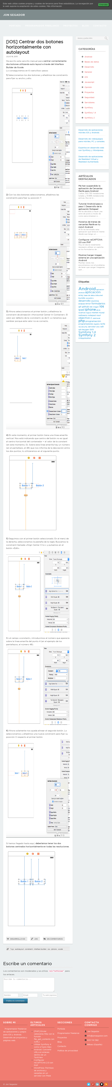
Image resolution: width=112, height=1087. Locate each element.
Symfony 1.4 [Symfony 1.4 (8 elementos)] (87, 332)
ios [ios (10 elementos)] (101, 306)
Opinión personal (86, 87)
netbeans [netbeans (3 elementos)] (82, 315)
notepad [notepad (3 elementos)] (92, 315)
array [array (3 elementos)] (80, 295)
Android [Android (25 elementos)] (87, 288)
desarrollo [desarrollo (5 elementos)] (84, 300)
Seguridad (87, 97)
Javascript (87, 82)
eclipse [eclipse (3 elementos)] (81, 304)
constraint (29, 949)
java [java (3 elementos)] (98, 310)
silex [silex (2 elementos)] (98, 327)
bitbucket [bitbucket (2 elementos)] (99, 295)
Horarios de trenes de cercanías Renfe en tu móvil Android (89, 224)
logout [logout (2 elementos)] (88, 313)
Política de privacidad (67, 1051)
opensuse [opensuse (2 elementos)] (96, 318)
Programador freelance (68, 1033)
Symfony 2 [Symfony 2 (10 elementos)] (87, 335)
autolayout (19, 949)
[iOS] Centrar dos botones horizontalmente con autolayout (34, 47)
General (86, 72)
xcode (60, 949)
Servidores (87, 102)
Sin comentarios (55, 939)
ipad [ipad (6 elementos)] (81, 309)
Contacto (100, 26)
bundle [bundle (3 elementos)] (81, 298)
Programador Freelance (42, 26)
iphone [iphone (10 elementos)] (90, 309)
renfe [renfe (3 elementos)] (102, 324)
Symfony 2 (88, 118)
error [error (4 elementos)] (88, 303)
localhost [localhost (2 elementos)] (81, 313)
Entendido (103, 5)
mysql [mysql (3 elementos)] (101, 312)
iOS (23, 939)
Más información (54, 6)
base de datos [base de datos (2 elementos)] (89, 295)
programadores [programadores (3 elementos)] (85, 324)
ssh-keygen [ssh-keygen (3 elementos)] (83, 329)
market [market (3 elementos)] (95, 312)
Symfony (87, 107)
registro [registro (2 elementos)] (97, 324)
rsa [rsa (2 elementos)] (79, 327)
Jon (36, 939)
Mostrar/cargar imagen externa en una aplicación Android (91, 258)
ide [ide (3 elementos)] (91, 307)
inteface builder (40, 949)
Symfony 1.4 (88, 113)
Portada (15, 26)
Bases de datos (90, 62)
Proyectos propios (87, 92)
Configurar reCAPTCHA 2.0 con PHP (43, 1062)
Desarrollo (16, 939)
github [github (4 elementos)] (85, 306)
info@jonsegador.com (97, 1036)
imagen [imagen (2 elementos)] (96, 307)
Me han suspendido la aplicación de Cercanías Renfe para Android (90, 188)
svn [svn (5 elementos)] (92, 329)
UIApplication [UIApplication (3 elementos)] (84, 338)
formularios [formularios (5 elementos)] (98, 303)
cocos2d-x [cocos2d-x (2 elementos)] (90, 298)
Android (86, 57)
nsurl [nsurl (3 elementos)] (98, 315)
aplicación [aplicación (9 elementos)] (93, 292)
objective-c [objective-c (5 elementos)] (85, 318)
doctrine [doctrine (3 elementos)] (95, 301)
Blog (85, 26)
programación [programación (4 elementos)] (93, 321)
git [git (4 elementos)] (79, 306)
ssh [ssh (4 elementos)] (102, 326)
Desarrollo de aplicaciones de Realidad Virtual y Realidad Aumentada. (90, 159)
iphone (54, 949)
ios (49, 949)
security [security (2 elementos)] (84, 327)
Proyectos (70, 26)
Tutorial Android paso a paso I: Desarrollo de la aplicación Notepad (90, 206)
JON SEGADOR (14, 14)
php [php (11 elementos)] (81, 321)
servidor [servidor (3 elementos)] (92, 327)
